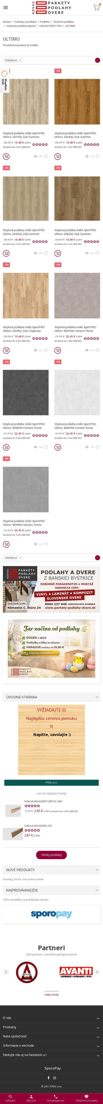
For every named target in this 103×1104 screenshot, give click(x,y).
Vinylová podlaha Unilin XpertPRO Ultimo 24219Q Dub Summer (24, 135)
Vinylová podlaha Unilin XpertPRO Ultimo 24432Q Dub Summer (24, 232)
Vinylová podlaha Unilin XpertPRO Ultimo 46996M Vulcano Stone (24, 523)
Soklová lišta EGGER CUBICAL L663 (43, 801)
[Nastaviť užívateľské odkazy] (31, 1098)
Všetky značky (52, 994)
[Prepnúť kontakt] (55, 1098)
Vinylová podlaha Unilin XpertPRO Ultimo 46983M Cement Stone (24, 426)
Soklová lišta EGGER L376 (38, 825)
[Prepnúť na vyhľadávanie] (10, 1098)
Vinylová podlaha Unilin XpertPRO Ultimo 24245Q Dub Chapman (24, 329)
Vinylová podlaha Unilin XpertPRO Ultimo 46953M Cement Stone (75, 329)
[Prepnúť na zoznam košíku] (96, 7)
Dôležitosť (14, 60)
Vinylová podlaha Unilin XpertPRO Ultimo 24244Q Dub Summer (75, 135)
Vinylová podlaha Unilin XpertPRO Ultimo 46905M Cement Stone (75, 426)
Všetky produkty (51, 855)
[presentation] (6, 972)
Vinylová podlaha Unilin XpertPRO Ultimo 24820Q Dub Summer (75, 232)
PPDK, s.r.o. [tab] (51, 782)
